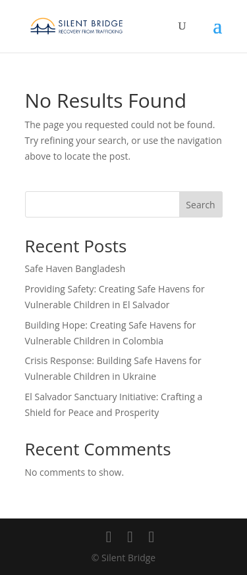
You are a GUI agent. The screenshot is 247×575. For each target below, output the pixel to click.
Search (200, 204)
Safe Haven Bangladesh (75, 268)
